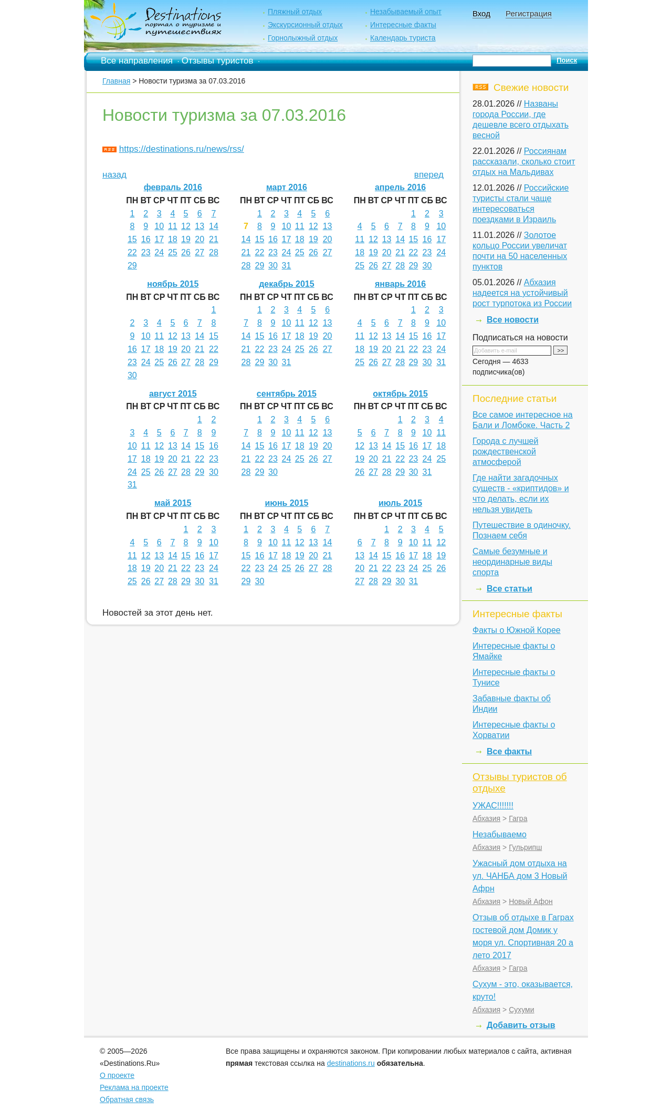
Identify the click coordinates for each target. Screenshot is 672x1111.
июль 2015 (400, 503)
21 (213, 239)
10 (159, 226)
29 (132, 265)
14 (213, 226)
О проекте (117, 1075)
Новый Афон (531, 901)
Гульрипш (525, 847)
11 (172, 226)
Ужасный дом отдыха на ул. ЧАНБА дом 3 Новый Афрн (519, 876)
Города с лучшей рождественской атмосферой (505, 451)
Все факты (509, 751)
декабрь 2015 (286, 283)
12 (186, 226)
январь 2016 (400, 283)
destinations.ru (351, 1063)
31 (286, 265)
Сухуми (521, 1009)
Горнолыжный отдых (303, 38)
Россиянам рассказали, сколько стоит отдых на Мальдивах (523, 161)
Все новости (513, 319)
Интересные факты (403, 24)
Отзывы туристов (218, 61)
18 (172, 239)
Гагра (518, 818)
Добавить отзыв (521, 1025)
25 (172, 252)
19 (186, 239)
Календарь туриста (403, 38)
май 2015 (172, 503)
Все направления (137, 61)
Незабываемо (499, 834)
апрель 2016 (400, 187)
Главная (116, 81)
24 (159, 252)
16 (146, 239)
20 (199, 239)
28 (213, 252)
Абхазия (486, 818)
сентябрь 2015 (287, 393)
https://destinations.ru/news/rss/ (181, 149)
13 (199, 226)
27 (199, 252)
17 (159, 239)
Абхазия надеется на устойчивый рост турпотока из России (522, 293)
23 (146, 252)
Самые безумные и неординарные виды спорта (512, 562)
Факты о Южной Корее (516, 630)
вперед (429, 175)
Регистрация (529, 13)
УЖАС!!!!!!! (492, 805)
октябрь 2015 (400, 393)
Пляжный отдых (295, 11)
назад (114, 175)
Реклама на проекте (134, 1087)
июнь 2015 (286, 503)
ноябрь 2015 (172, 283)
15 (132, 239)
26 (186, 252)
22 (132, 252)
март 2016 (286, 187)
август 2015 (173, 393)
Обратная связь (127, 1099)
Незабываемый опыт (406, 11)
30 (273, 265)
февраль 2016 (173, 187)
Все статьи (509, 588)
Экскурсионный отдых (305, 24)
